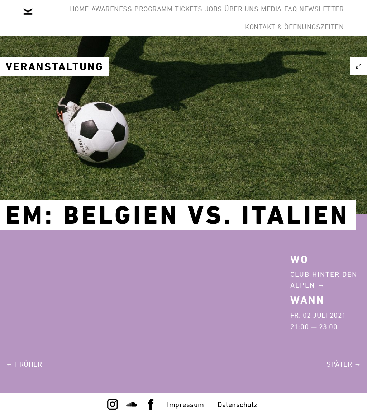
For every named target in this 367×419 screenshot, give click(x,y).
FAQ (162, 52)
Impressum (185, 405)
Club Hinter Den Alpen (323, 279)
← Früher (24, 364)
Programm (166, 17)
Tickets (213, 17)
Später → (344, 364)
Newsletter (204, 52)
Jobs (248, 17)
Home (70, 17)
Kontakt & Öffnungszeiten (288, 52)
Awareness (113, 17)
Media (328, 17)
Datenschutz (238, 405)
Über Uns (287, 17)
